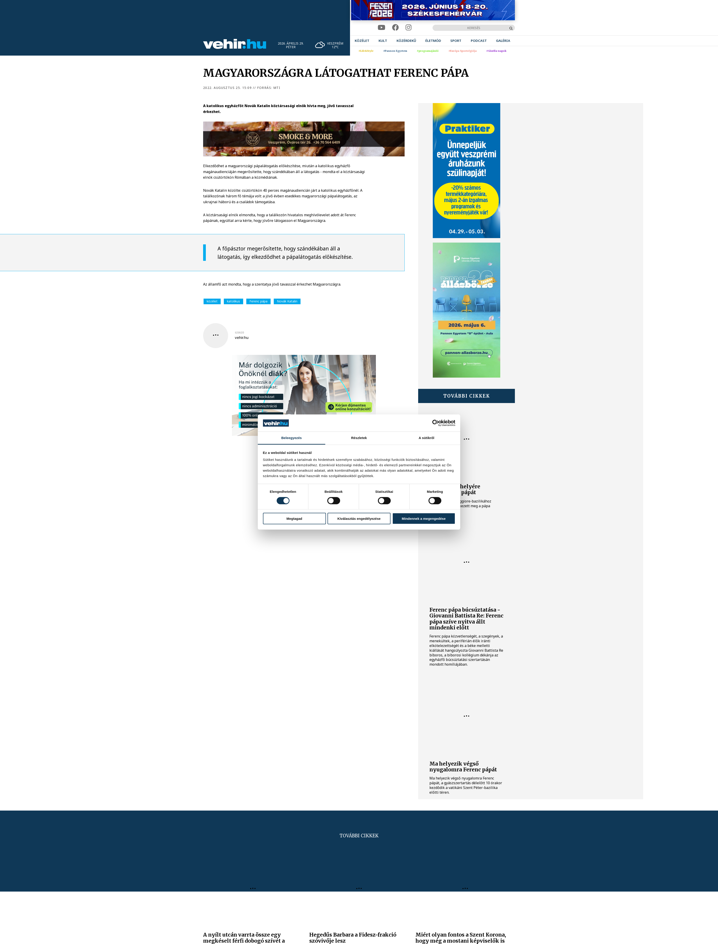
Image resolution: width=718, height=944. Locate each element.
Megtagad (294, 518)
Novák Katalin (287, 301)
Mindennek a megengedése (424, 518)
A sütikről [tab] (426, 438)
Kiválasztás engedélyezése (359, 518)
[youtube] (381, 27)
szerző (239, 332)
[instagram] (408, 27)
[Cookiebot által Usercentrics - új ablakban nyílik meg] (435, 423)
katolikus (233, 301)
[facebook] (395, 27)
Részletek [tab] (359, 438)
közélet (212, 301)
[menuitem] (362, 40)
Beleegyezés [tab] (291, 438)
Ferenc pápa (258, 301)
